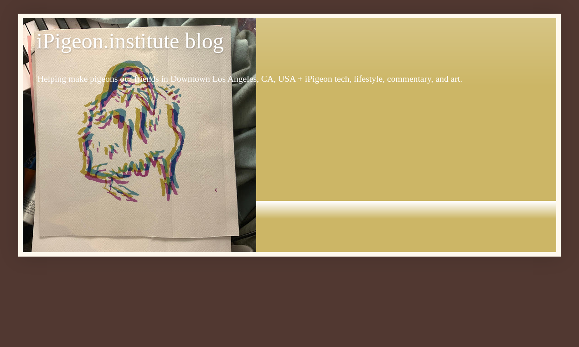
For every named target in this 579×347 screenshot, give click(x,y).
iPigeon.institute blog (130, 41)
